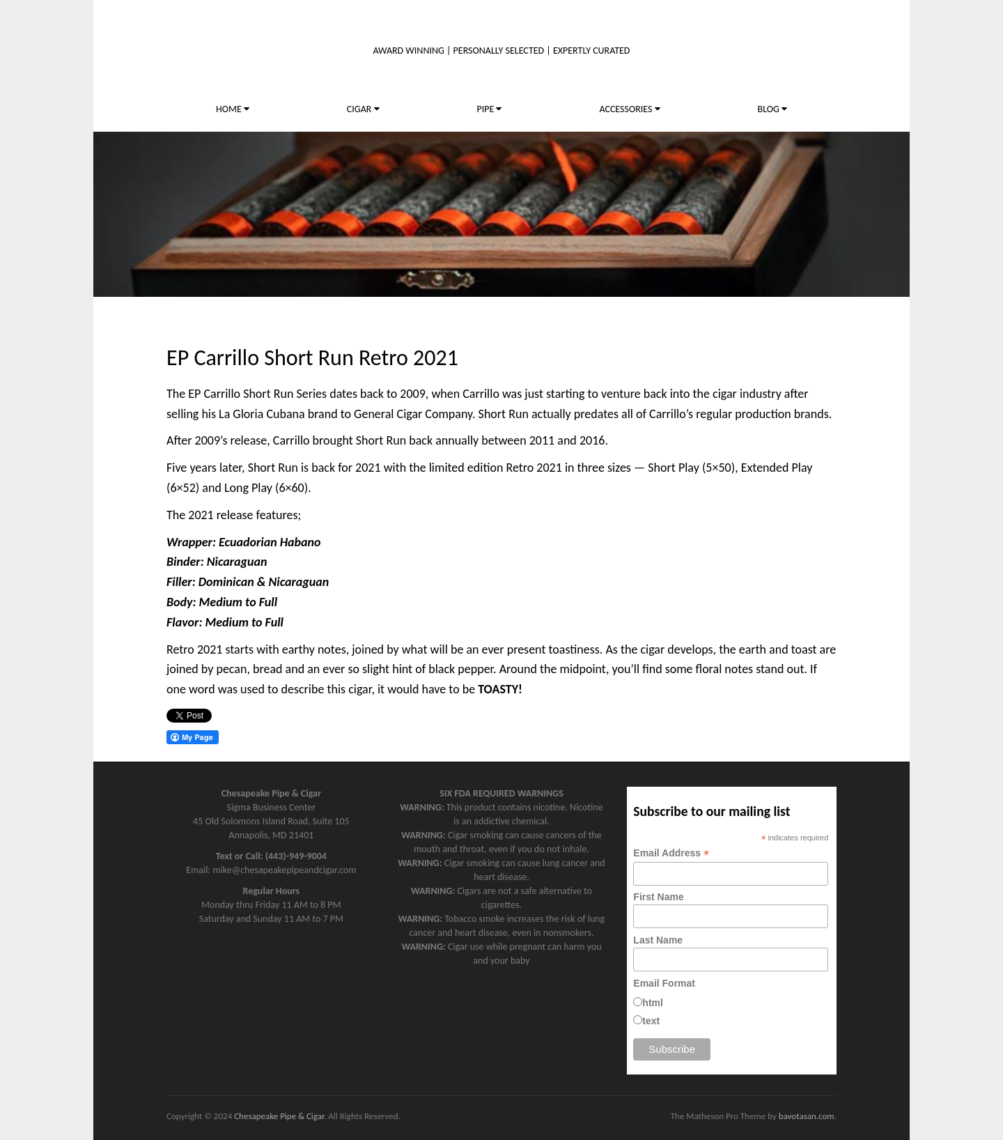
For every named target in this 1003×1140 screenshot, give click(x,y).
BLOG (772, 109)
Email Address (671, 853)
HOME (232, 109)
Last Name (658, 940)
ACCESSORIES (629, 109)
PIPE (489, 109)
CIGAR (363, 109)
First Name (658, 896)
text (651, 1020)
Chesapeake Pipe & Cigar (279, 1116)
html (652, 1002)
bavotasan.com (806, 1116)
